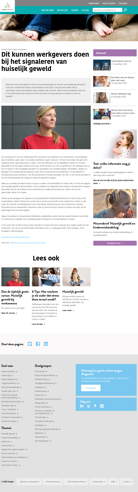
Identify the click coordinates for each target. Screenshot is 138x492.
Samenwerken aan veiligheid (13, 457)
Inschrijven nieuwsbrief (10, 417)
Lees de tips (37, 324)
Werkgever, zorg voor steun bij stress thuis (28, 243)
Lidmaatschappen (8, 413)
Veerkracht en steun (9, 465)
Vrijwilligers (39, 425)
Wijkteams (39, 433)
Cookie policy (98, 482)
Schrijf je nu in (113, 243)
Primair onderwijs (42, 407)
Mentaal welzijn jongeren (11, 401)
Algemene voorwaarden (28, 482)
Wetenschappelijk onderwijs (46, 429)
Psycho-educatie (8, 453)
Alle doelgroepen (42, 441)
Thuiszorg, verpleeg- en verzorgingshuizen (45, 412)
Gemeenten (40, 371)
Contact (126, 482)
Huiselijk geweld (8, 434)
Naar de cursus (8, 313)
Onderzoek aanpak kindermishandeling (9, 396)
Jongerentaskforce (9, 383)
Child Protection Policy (76, 482)
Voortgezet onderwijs (43, 421)
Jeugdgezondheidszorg (44, 383)
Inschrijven (91, 388)
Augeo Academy (8, 371)
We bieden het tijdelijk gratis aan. (15, 237)
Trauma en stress (8, 461)
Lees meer (67, 310)
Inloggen (123, 3)
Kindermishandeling (9, 438)
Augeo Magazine (8, 379)
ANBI (113, 482)
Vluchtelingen (40, 417)
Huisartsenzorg (41, 379)
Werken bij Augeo (8, 421)
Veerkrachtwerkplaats (10, 387)
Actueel (85, 10)
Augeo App (6, 375)
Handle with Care (8, 391)
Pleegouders (40, 403)
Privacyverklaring (52, 482)
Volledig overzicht (101, 124)
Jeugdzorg (39, 387)
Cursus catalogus (8, 409)
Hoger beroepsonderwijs (45, 375)
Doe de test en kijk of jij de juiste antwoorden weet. (113, 181)
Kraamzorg (39, 395)
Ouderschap (6, 445)
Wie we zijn (62, 10)
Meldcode (5, 442)
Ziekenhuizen (40, 437)
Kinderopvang (40, 391)
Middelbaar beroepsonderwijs (47, 399)
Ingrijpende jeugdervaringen (13, 449)
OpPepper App (7, 405)
